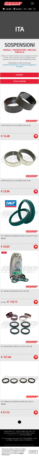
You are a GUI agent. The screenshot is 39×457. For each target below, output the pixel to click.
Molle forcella (13, 56)
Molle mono (5, 56)
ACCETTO (33, 452)
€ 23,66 (5, 191)
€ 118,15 (12, 301)
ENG (30, 9)
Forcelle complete (25, 58)
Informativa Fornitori (27, 445)
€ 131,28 (3, 302)
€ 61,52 (5, 412)
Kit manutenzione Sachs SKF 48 (15, 291)
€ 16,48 (5, 136)
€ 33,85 (5, 246)
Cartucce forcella (14, 58)
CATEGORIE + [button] (19, 75)
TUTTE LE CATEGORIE (19, 81)
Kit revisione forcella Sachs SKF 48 (16, 346)
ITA (25, 9)
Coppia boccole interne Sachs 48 (15, 180)
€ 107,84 (6, 357)
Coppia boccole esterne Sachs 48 (15, 125)
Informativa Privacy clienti (12, 445)
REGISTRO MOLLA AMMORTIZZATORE (24, 59)
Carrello (7, 9)
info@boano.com (12, 435)
